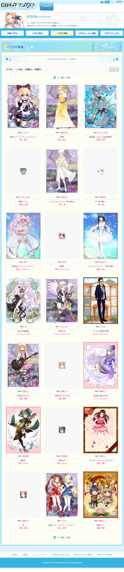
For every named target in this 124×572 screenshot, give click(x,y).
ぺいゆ (103, 327)
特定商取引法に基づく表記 (60, 554)
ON (107, 2)
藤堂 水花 (101, 269)
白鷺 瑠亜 (23, 398)
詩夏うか (25, 391)
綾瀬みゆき (64, 132)
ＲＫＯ (64, 521)
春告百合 (64, 197)
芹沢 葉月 (23, 140)
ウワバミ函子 (103, 132)
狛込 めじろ (23, 463)
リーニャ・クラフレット (62, 334)
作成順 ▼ (38, 69)
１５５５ (25, 132)
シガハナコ (64, 327)
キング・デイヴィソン (101, 334)
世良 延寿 (62, 528)
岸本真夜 (25, 456)
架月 (25, 262)
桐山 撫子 (62, 140)
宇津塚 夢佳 (100, 140)
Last (68, 78)
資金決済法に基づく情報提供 (83, 554)
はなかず (103, 262)
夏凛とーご (103, 521)
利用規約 (25, 554)
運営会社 (15, 554)
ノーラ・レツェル (23, 334)
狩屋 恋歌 (101, 463)
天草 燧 (62, 204)
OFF (112, 2)
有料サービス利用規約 (104, 554)
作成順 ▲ (28, 69)
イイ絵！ (19, 69)
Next (62, 78)
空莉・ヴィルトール (23, 269)
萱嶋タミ (103, 391)
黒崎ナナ (103, 456)
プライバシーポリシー (40, 554)
